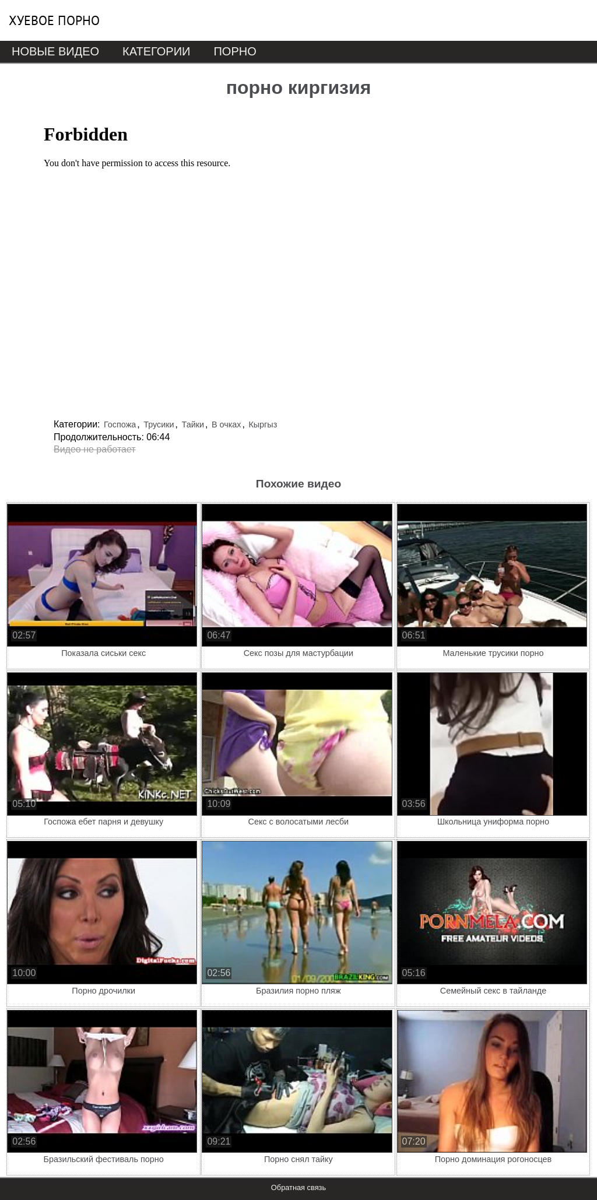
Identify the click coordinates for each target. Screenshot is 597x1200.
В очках (226, 424)
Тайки (192, 424)
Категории (156, 51)
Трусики (158, 424)
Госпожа (120, 424)
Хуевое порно (54, 20)
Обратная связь (298, 1187)
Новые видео (55, 51)
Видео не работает (95, 449)
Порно (234, 51)
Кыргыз (262, 424)
